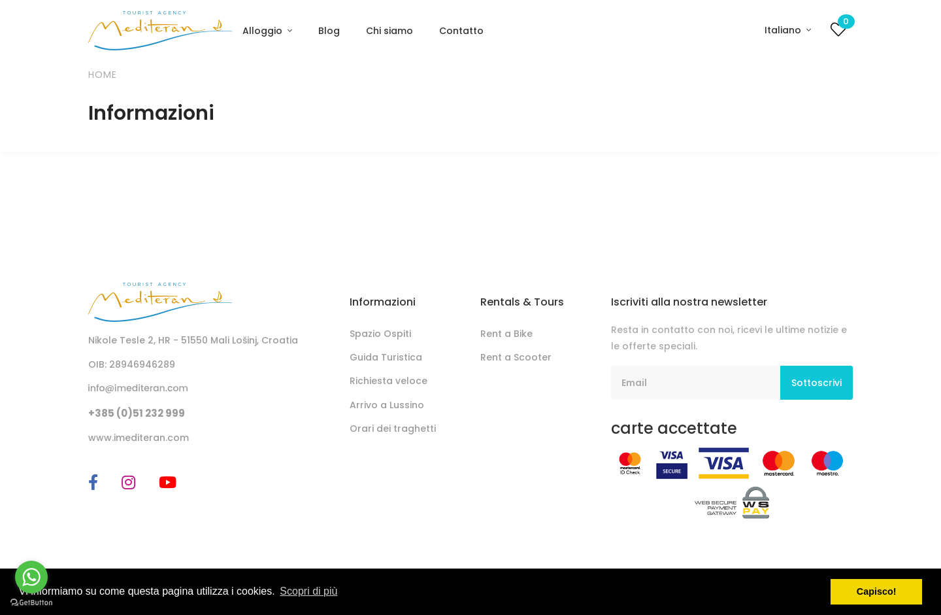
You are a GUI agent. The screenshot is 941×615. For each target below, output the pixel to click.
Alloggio (263, 30)
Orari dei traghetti (393, 428)
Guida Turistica (386, 357)
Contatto (461, 30)
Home (102, 74)
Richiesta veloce (388, 380)
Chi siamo (389, 30)
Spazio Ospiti (380, 333)
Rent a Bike (506, 333)
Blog (329, 30)
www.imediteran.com (138, 437)
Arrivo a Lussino (387, 405)
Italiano (784, 30)
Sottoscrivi (816, 382)
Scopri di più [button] (308, 591)
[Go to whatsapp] (31, 577)
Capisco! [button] (877, 591)
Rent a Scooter (516, 357)
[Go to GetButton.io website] (31, 602)
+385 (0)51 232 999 (136, 413)
